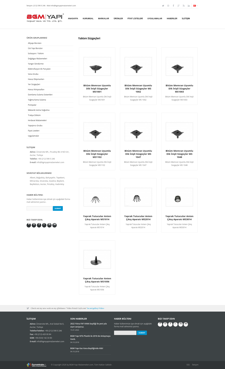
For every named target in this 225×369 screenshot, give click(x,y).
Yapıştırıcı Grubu (35, 125)
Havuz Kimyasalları (36, 89)
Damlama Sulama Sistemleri (40, 94)
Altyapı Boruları (34, 43)
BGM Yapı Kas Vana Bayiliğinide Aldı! (86, 348)
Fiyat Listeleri (33, 130)
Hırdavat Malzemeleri (37, 120)
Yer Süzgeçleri (34, 84)
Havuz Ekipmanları (36, 79)
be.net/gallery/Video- (95, 308)
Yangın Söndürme (35, 63)
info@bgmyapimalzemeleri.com (63, 5)
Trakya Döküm (34, 115)
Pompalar (32, 105)
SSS (188, 364)
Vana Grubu (33, 74)
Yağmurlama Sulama (37, 99)
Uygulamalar (33, 135)
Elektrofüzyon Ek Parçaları (39, 69)
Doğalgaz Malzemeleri (37, 58)
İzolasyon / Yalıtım (36, 53)
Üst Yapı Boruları (35, 48)
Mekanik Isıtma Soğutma (38, 110)
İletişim (195, 364)
